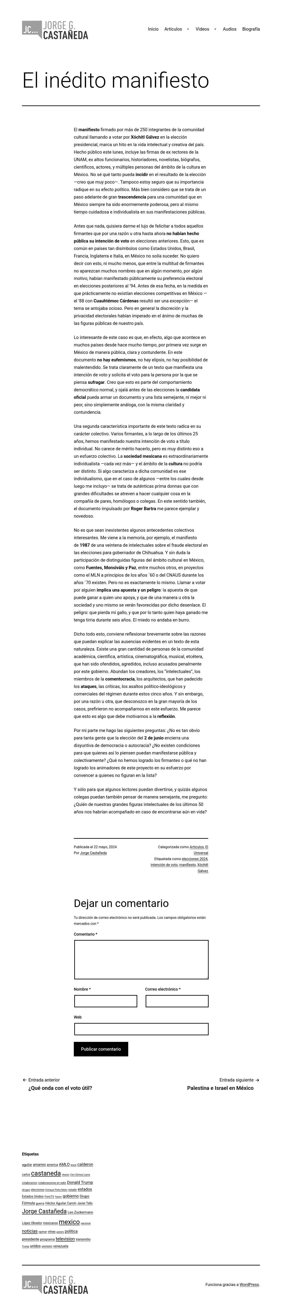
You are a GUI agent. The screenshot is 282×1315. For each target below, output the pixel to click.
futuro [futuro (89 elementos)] (58, 1196)
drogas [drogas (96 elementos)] (26, 1189)
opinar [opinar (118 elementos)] (43, 1231)
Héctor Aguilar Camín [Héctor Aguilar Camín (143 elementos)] (60, 1203)
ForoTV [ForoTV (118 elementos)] (49, 1196)
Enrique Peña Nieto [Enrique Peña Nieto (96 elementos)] (56, 1189)
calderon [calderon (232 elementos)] (85, 1164)
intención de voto (164, 865)
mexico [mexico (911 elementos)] (69, 1222)
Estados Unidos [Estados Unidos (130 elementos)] (33, 1196)
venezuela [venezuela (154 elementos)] (60, 1246)
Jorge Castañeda (93, 853)
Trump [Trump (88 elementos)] (25, 1246)
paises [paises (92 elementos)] (60, 1231)
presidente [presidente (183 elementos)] (30, 1239)
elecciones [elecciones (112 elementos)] (38, 1189)
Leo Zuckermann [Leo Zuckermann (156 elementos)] (80, 1212)
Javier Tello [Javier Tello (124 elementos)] (85, 1203)
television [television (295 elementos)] (65, 1238)
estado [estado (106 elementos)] (72, 1189)
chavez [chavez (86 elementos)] (65, 1174)
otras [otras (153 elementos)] (52, 1232)
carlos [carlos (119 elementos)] (26, 1174)
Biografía (251, 29)
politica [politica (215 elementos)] (71, 1231)
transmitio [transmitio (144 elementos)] (83, 1239)
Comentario (85, 934)
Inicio (153, 29)
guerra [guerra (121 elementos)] (40, 1203)
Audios (230, 29)
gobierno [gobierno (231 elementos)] (71, 1196)
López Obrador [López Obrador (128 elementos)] (32, 1223)
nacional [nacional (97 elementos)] (86, 1223)
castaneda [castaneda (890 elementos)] (46, 1173)
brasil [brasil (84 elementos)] (73, 1165)
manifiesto (187, 865)
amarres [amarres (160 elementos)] (39, 1164)
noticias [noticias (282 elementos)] (30, 1231)
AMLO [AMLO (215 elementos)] (64, 1164)
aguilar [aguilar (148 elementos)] (27, 1165)
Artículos (173, 29)
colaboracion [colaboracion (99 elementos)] (29, 1182)
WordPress (249, 1284)
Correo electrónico (163, 989)
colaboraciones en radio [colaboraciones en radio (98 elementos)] (52, 1182)
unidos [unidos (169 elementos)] (35, 1246)
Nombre (82, 989)
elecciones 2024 (195, 859)
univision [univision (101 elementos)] (47, 1246)
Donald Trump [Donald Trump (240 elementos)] (80, 1182)
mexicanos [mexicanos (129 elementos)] (50, 1223)
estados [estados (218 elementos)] (85, 1189)
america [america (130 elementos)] (52, 1164)
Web (78, 1017)
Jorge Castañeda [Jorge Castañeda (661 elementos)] (44, 1211)
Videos (202, 29)
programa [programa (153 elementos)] (47, 1239)
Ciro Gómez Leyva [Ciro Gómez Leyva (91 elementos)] (80, 1174)
